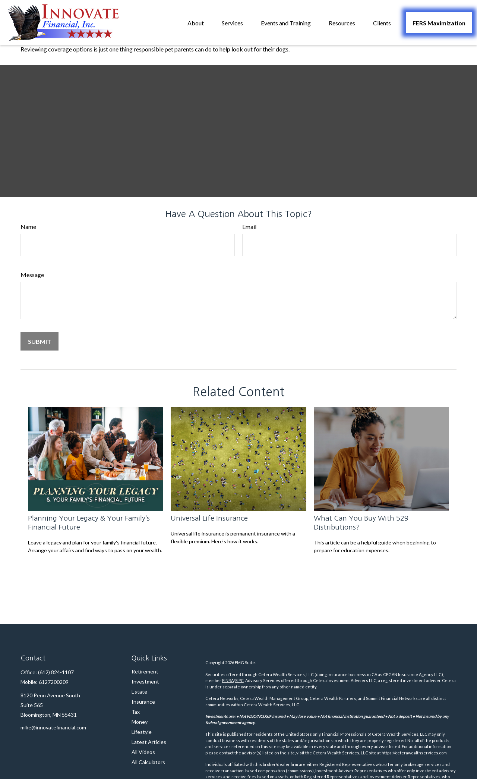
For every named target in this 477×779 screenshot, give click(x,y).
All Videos (143, 752)
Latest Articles (149, 742)
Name (28, 226)
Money (140, 722)
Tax (136, 712)
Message (32, 274)
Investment (145, 681)
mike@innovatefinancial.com (53, 727)
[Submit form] (39, 341)
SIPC (239, 680)
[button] (195, 22)
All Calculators (148, 762)
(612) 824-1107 (56, 672)
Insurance (143, 701)
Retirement (145, 671)
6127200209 (54, 682)
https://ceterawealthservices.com (414, 752)
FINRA (228, 680)
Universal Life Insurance (209, 518)
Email (249, 226)
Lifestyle (142, 732)
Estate (139, 691)
